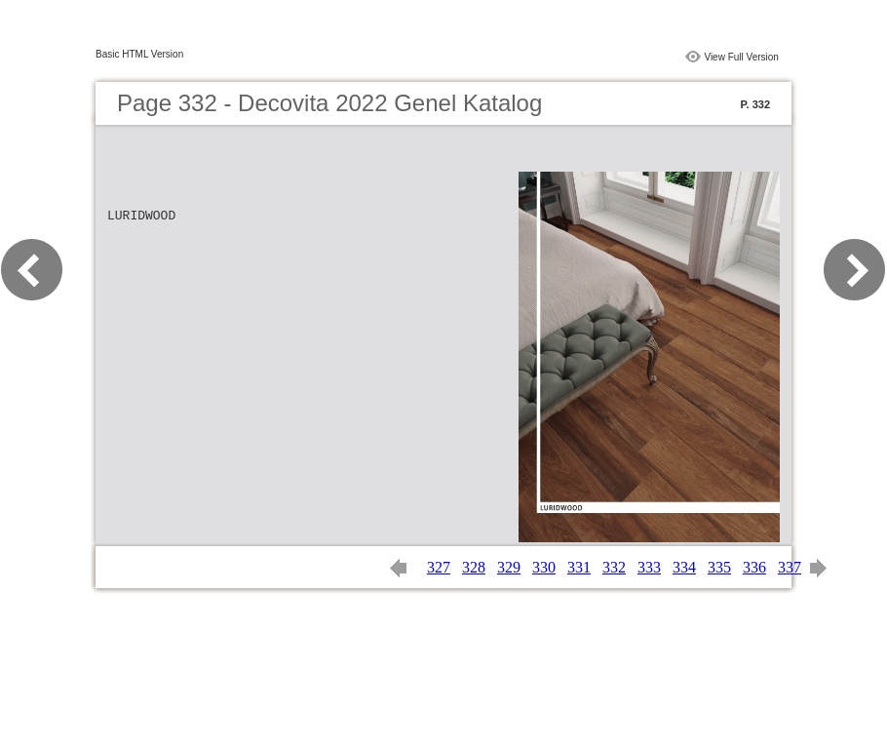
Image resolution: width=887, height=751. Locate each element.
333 (649, 567)
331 (579, 567)
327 (438, 567)
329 (509, 567)
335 (719, 567)
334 (684, 567)
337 (789, 567)
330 (544, 567)
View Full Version (741, 57)
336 (754, 567)
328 (473, 567)
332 (614, 567)
